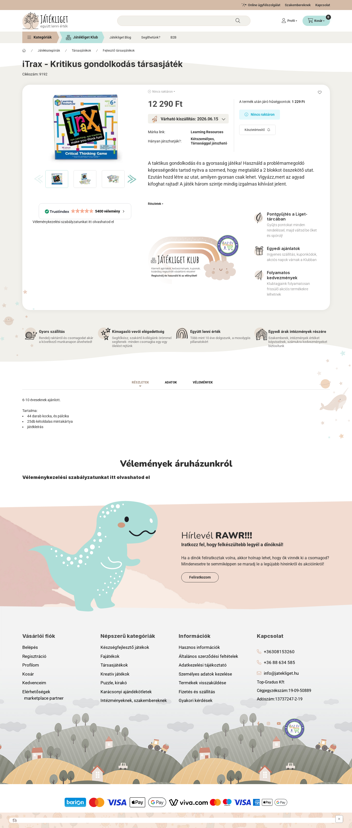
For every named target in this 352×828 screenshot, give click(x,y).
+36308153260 (279, 651)
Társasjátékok (81, 50)
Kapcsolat (322, 5)
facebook (258, 723)
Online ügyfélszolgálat (264, 5)
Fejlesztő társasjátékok (119, 50)
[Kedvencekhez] (320, 92)
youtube (279, 723)
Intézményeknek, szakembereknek (133, 700)
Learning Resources (207, 132)
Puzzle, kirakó (113, 682)
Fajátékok (109, 656)
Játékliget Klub (85, 37)
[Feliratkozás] (257, 130)
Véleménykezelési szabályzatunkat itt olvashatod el (73, 222)
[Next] (130, 179)
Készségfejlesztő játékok (124, 647)
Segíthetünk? (150, 37)
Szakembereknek (298, 5)
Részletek (154, 204)
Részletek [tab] (140, 382)
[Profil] (289, 21)
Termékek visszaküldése (202, 682)
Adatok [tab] (171, 382)
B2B (173, 37)
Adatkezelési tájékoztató (203, 665)
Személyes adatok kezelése (205, 674)
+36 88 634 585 (279, 662)
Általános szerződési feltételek (208, 656)
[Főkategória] (24, 50)
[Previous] (37, 179)
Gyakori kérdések (196, 700)
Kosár (28, 674)
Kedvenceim (34, 682)
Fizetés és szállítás (197, 691)
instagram (269, 723)
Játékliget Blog (120, 37)
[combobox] (183, 21)
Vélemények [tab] (203, 382)
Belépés (30, 647)
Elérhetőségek (36, 691)
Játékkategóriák (49, 50)
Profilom (30, 665)
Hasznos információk (199, 647)
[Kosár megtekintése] (316, 21)
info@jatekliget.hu (281, 673)
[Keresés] (237, 21)
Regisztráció (34, 656)
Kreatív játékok (114, 674)
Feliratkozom (200, 577)
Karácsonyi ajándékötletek (126, 691)
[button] (39, 37)
